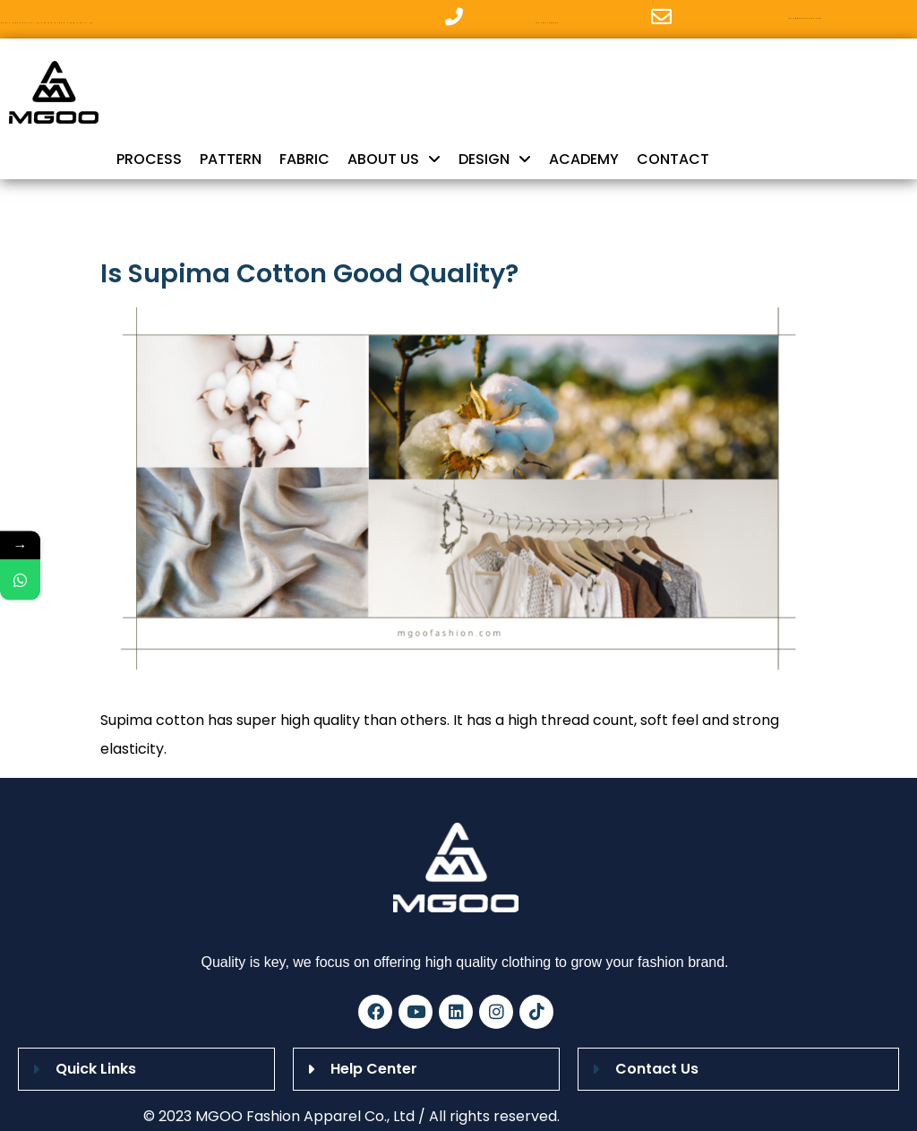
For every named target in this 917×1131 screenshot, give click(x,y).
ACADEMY (584, 159)
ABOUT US (394, 159)
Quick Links (96, 1068)
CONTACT (673, 159)
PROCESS (149, 159)
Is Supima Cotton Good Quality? (309, 273)
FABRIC (304, 159)
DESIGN (494, 159)
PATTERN (230, 159)
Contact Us (656, 1068)
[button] (146, 1069)
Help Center (373, 1068)
